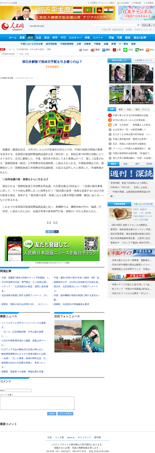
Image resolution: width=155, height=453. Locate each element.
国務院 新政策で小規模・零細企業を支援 (22, 371)
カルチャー (75, 37)
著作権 (97, 437)
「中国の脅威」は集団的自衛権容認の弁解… (130, 194)
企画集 (129, 29)
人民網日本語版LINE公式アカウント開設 (52, 250)
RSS (150, 50)
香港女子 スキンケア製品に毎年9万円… (131, 243)
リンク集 (59, 437)
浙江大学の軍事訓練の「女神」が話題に (133, 158)
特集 (87, 37)
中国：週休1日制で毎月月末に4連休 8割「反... (77, 277)
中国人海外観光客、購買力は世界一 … (133, 139)
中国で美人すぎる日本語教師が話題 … (133, 115)
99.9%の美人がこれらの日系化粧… (130, 120)
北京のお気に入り (119, 60)
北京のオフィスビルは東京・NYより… (131, 293)
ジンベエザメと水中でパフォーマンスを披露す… (23, 325)
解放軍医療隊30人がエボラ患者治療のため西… (24, 354)
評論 (111, 37)
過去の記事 (139, 37)
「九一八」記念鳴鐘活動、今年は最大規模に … (22, 334)
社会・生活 (24, 54)
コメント (98, 37)
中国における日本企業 (32, 44)
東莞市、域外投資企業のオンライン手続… (132, 229)
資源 (133, 44)
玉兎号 (136, 209)
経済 (30, 37)
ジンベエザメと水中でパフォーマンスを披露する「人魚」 (31, 49)
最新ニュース (8, 316)
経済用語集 (51, 44)
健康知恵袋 (118, 29)
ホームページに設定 (8, 3)
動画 (127, 37)
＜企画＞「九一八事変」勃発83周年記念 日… (24, 358)
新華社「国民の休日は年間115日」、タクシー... (25, 304)
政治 (46, 37)
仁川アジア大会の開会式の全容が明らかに (22, 349)
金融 (106, 44)
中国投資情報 (66, 44)
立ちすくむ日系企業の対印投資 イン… (133, 134)
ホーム (12, 37)
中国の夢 (106, 29)
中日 (63, 37)
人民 (117, 50)
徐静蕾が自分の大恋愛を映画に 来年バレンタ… (23, 365)
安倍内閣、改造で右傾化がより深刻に (129, 183)
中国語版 (136, 3)
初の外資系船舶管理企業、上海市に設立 (130, 238)
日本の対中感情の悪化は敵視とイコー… (132, 265)
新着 (22, 37)
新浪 (95, 50)
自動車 (87, 44)
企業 (79, 44)
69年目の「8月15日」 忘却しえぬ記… (130, 187)
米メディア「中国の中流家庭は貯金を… (132, 289)
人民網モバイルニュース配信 (101, 3)
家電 (113, 44)
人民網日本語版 (8, 54)
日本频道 (148, 3)
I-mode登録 (123, 3)
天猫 (135, 213)
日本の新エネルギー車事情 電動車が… (132, 260)
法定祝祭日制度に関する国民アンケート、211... (25, 295)
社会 (38, 37)
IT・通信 (123, 44)
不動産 (97, 44)
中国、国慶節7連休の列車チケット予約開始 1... (26, 277)
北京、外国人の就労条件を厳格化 (129, 144)
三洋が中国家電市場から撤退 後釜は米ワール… (23, 342)
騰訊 (106, 50)
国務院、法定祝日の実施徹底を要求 (71, 304)
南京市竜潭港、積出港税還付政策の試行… (132, 234)
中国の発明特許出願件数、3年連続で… (132, 153)
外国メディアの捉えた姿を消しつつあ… (132, 284)
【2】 (55, 222)
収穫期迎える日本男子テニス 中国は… (132, 269)
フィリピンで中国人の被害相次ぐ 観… (133, 148)
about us (70, 437)
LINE (128, 50)
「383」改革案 (145, 213)
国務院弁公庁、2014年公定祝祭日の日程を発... (77, 282)
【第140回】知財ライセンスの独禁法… (130, 225)
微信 (139, 50)
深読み (113, 164)
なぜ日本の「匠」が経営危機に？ (129, 129)
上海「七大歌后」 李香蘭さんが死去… (133, 125)
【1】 (49, 222)
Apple (83, 50)
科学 (55, 37)
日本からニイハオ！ (144, 29)
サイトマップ (84, 437)
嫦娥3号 (143, 209)
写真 (119, 37)
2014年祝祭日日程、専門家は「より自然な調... (25, 282)
